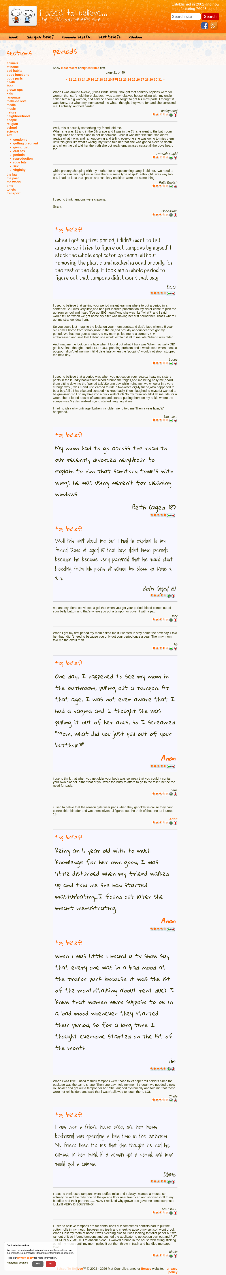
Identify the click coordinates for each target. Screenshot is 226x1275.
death (11, 82)
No (51, 1263)
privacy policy (171, 1270)
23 (125, 79)
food (10, 86)
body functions (18, 74)
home (13, 37)
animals (12, 63)
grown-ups (15, 89)
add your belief (40, 37)
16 (92, 79)
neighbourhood (18, 116)
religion (12, 124)
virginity (19, 170)
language (14, 97)
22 (120, 79)
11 (70, 79)
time (10, 186)
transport (14, 193)
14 (83, 79)
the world (14, 182)
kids (10, 93)
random (135, 37)
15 (88, 79)
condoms (20, 139)
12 (75, 79)
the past (13, 178)
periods (19, 155)
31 (160, 79)
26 (138, 79)
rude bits (19, 162)
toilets (11, 189)
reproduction (23, 158)
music (11, 108)
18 (101, 79)
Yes (38, 1263)
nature (11, 112)
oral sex (19, 151)
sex (9, 135)
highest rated (90, 68)
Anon (168, 758)
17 (97, 79)
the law (12, 174)
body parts (15, 78)
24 (129, 79)
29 (151, 79)
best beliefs (109, 37)
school (12, 127)
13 (79, 79)
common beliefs (76, 37)
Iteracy (146, 1268)
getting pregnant (25, 143)
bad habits (15, 70)
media (11, 105)
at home (13, 67)
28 (147, 79)
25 (134, 79)
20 (110, 79)
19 (105, 79)
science (12, 131)
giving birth (21, 147)
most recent (69, 68)
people (12, 120)
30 (155, 79)
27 (142, 79)
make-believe (16, 101)
